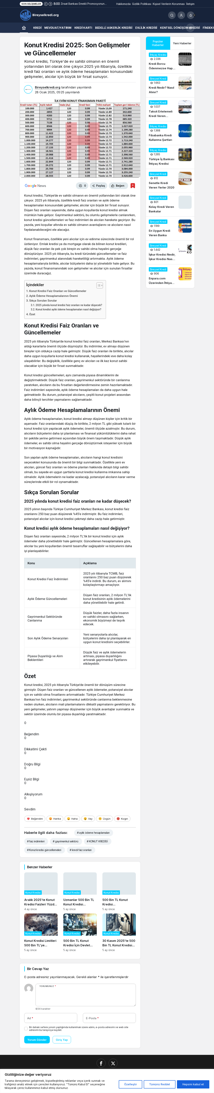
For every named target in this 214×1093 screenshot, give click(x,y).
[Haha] (72, 819)
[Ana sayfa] (24, 27)
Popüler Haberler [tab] (158, 43)
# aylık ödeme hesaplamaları (93, 832)
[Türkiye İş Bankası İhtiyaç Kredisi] (170, 157)
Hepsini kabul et (193, 1084)
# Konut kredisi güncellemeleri (44, 850)
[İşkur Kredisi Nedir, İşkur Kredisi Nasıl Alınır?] (170, 252)
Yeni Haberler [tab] (182, 43)
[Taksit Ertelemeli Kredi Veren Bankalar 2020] (170, 109)
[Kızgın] (122, 819)
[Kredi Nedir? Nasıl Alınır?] (170, 85)
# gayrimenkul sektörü (65, 841)
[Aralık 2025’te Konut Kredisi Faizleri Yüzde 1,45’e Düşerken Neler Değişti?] (41, 891)
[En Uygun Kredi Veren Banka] (170, 228)
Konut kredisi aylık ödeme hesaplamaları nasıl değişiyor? (68, 309)
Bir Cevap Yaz (38, 969)
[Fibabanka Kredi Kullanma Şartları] (170, 133)
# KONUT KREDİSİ (97, 841)
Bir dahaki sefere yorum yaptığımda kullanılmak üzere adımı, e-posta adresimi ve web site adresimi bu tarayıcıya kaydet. (78, 1028)
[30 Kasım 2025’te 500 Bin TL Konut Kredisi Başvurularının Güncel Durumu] (119, 932)
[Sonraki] (50, 4)
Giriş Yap (62, 1039)
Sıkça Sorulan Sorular (43, 300)
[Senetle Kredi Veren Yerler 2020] (170, 181)
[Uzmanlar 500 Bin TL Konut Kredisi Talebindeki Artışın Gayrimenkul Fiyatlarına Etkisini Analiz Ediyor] (80, 891)
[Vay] (88, 819)
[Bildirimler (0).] (190, 15)
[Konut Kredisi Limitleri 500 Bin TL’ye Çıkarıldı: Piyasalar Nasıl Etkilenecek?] (41, 932)
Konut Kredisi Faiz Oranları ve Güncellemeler (57, 291)
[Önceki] (46, 4)
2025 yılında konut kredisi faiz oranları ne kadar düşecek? (69, 305)
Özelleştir (130, 1084)
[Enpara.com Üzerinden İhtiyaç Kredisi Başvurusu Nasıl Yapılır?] (170, 276)
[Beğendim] (34, 819)
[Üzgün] (104, 819)
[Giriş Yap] (181, 15)
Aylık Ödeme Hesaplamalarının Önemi (53, 296)
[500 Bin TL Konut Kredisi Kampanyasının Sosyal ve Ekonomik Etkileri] (119, 891)
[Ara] (172, 15)
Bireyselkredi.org (47, 87)
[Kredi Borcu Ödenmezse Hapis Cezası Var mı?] (170, 61)
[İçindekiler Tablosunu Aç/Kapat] (98, 285)
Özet (32, 314)
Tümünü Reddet (159, 1084)
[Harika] (54, 819)
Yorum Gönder (37, 1039)
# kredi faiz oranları (80, 850)
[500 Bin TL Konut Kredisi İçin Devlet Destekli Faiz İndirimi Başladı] (80, 932)
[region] (107, 1081)
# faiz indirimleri (36, 841)
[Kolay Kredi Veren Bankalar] (170, 204)
